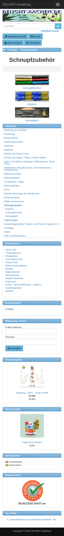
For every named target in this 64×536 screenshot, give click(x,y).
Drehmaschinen (12, 177)
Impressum (10, 281)
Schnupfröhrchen (13, 212)
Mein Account (13, 42)
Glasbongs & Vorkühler (15, 130)
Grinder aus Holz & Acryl (16, 153)
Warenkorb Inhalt (15, 36)
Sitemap (9, 291)
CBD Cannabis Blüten (15, 236)
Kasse (35, 36)
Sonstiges (9, 228)
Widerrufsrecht (12, 272)
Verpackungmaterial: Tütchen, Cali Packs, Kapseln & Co (31, 224)
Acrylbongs (9, 134)
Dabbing (8, 149)
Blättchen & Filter (12, 174)
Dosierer (9, 209)
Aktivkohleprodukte (13, 142)
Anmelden (33, 42)
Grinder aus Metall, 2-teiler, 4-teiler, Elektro (25, 157)
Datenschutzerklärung (16, 265)
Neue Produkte (13, 409)
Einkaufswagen (13, 303)
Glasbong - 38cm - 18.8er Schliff (32, 393)
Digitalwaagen (11, 220)
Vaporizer (8, 145)
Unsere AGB (11, 262)
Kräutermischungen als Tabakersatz (21, 193)
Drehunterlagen (11, 185)
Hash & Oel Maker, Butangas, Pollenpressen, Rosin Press (29, 162)
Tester (7, 232)
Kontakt (9, 268)
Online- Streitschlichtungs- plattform (23, 284)
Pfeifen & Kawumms (14, 201)
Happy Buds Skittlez (32, 442)
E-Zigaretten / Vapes (14, 181)
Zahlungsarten (12, 275)
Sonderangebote (13, 288)
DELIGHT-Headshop (41, 531)
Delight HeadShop (14, 278)
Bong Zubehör (11, 138)
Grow (6, 189)
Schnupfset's (11, 216)
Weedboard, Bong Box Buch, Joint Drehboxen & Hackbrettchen (28, 168)
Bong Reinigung (12, 197)
